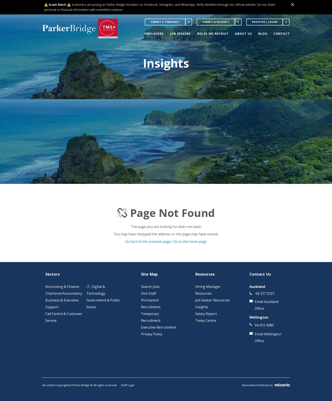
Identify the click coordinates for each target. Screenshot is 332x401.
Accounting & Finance (62, 286)
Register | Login (264, 22)
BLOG (262, 34)
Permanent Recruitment (150, 303)
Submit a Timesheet (165, 22)
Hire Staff (148, 293)
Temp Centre (205, 320)
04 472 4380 (264, 325)
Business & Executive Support (62, 303)
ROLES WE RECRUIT (213, 34)
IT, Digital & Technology (95, 290)
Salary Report (206, 313)
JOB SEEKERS (180, 34)
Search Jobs (150, 286)
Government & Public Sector (103, 303)
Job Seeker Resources (212, 300)
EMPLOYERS (154, 34)
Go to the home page (191, 241)
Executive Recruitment (158, 327)
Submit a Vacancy (215, 22)
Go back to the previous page (147, 241)
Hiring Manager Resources (208, 290)
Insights (201, 307)
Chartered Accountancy (63, 293)
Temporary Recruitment (150, 317)
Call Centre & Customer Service (63, 317)
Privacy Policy (151, 334)
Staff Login (127, 385)
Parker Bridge (71, 28)
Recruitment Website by (266, 385)
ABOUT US (243, 34)
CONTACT (282, 34)
